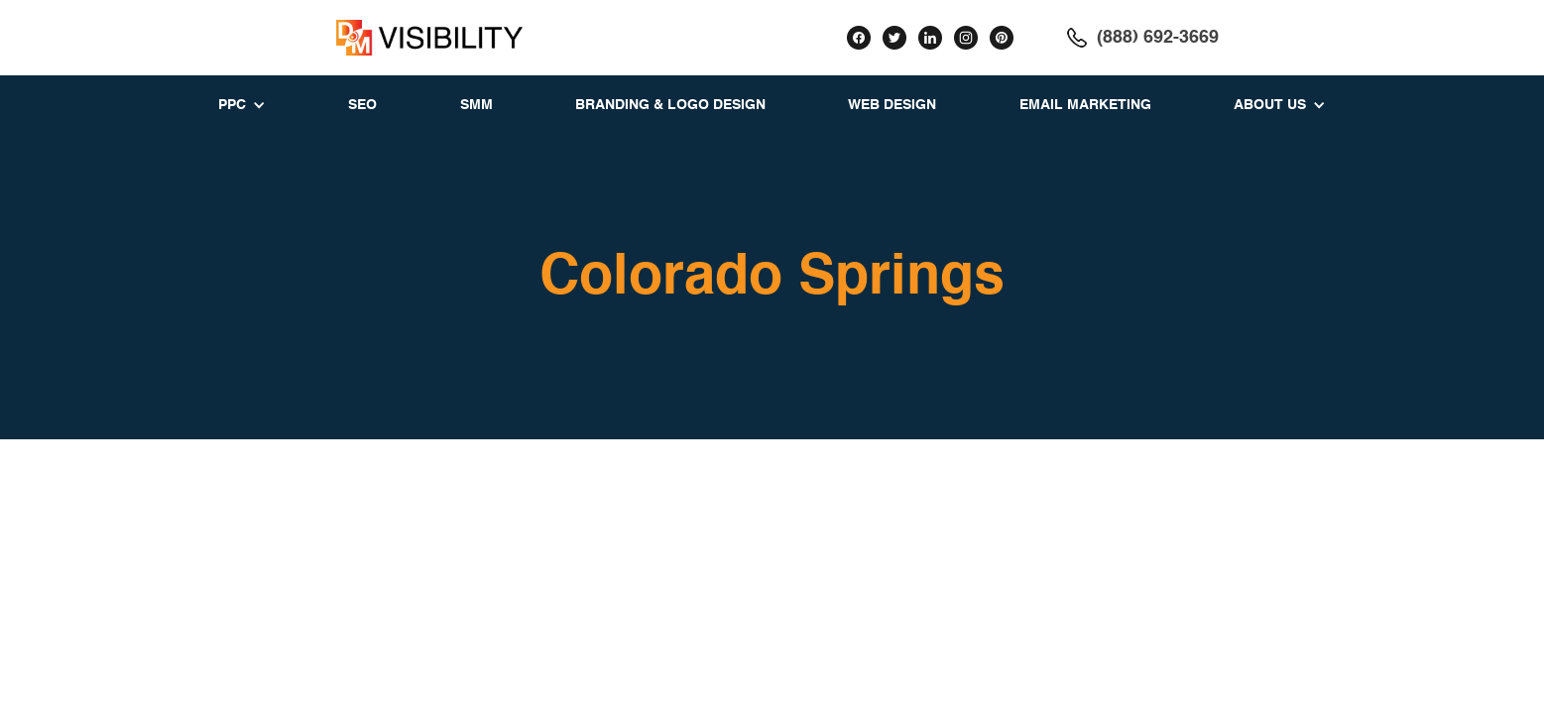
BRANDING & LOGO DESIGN (670, 105)
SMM (476, 105)
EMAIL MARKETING (1085, 105)
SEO (362, 105)
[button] (242, 105)
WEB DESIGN (892, 105)
